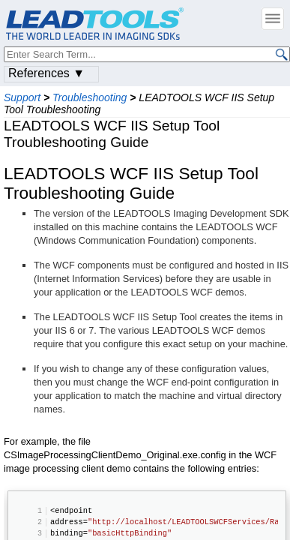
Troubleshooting (89, 98)
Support (22, 98)
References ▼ (46, 73)
